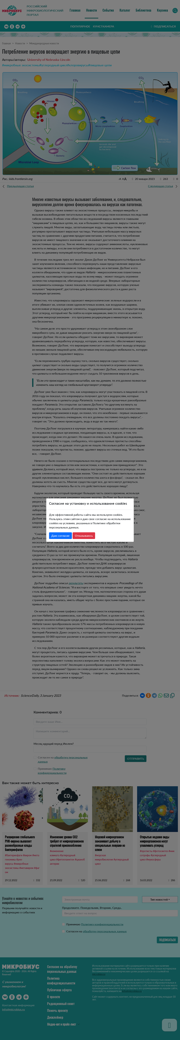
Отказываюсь (84, 535)
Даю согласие (60, 535)
